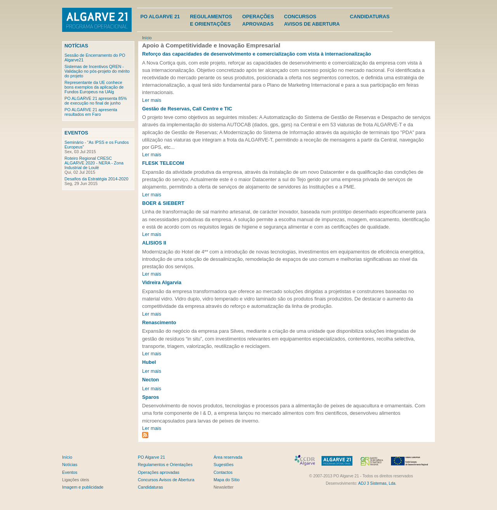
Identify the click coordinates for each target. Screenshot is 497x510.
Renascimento (159, 322)
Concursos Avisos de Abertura (166, 479)
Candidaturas (369, 16)
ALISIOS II (154, 243)
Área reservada (228, 457)
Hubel (149, 362)
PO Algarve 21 (160, 16)
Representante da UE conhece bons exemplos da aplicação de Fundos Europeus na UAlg (93, 87)
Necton (150, 379)
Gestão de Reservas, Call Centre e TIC (187, 109)
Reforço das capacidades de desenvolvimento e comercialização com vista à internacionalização (256, 54)
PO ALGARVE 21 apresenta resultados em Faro (90, 112)
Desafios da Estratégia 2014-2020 (96, 178)
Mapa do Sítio (227, 479)
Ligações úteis (75, 479)
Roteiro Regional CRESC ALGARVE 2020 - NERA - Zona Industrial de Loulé (93, 163)
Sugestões (223, 464)
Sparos (150, 397)
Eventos (76, 133)
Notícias (76, 46)
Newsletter (223, 487)
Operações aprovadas (158, 472)
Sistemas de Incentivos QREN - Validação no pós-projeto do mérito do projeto (97, 71)
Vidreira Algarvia (161, 282)
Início (146, 38)
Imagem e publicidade (82, 487)
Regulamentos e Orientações (165, 464)
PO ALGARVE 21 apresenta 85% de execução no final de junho (95, 100)
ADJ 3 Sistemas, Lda (377, 483)
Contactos (223, 472)
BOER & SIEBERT (163, 203)
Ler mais (151, 100)
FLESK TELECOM (163, 163)
